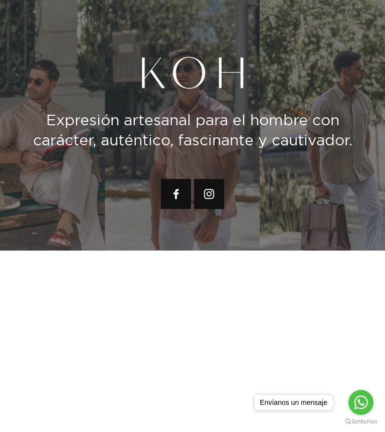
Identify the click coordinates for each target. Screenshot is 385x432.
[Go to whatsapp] (360, 402)
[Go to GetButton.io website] (361, 421)
